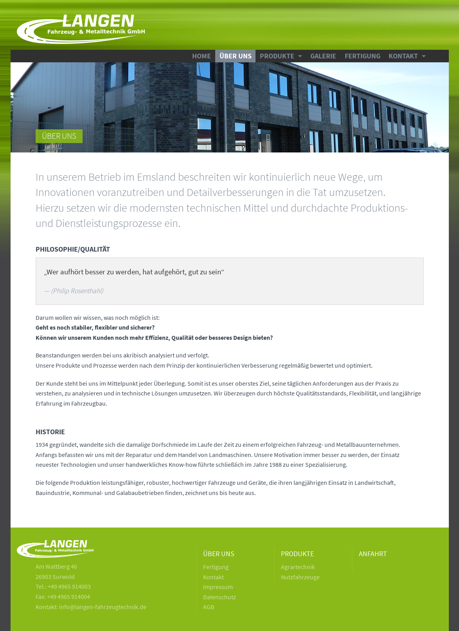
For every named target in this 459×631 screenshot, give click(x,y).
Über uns (236, 55)
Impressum (218, 587)
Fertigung (362, 55)
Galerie (323, 55)
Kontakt (403, 55)
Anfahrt (373, 553)
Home (201, 55)
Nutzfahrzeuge (300, 577)
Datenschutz (219, 597)
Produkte (277, 55)
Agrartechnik (298, 567)
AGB (208, 607)
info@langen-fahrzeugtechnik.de (102, 607)
